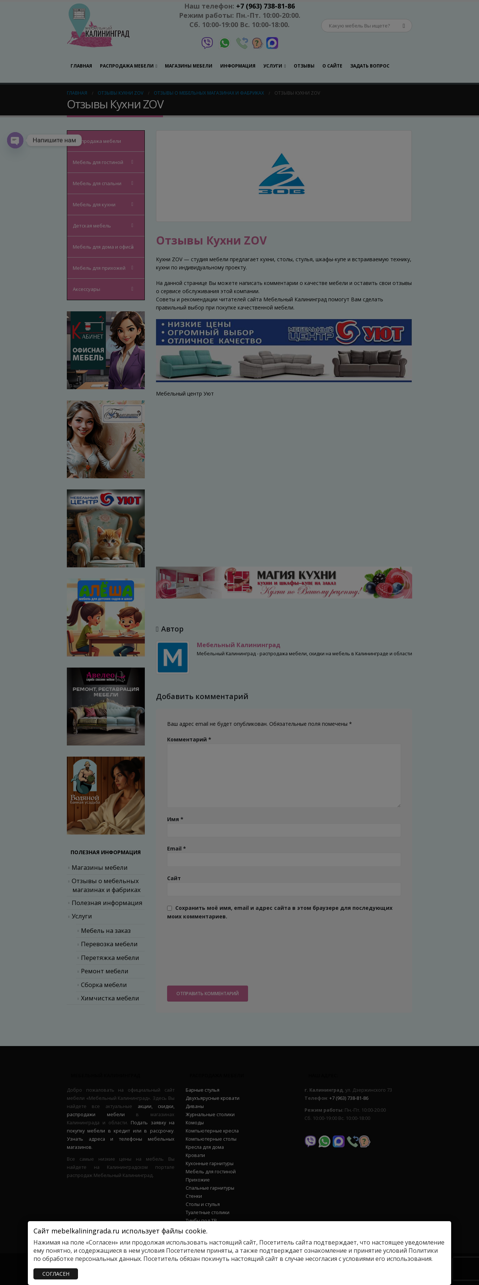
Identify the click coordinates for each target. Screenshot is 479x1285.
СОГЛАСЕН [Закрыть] (55, 1273)
